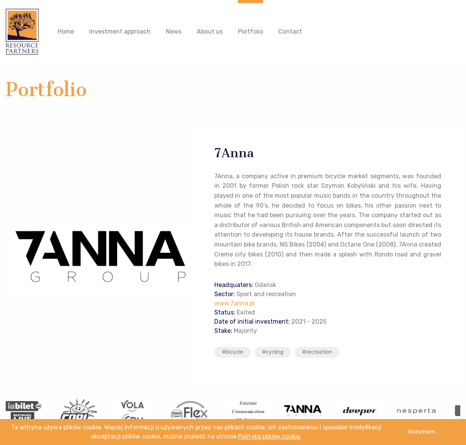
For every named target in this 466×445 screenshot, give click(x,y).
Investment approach (120, 31)
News (174, 31)
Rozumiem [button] (421, 432)
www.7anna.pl (234, 303)
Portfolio (250, 31)
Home (66, 31)
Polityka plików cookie (269, 436)
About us (210, 31)
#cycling (272, 352)
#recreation (317, 352)
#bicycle (232, 352)
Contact (290, 31)
